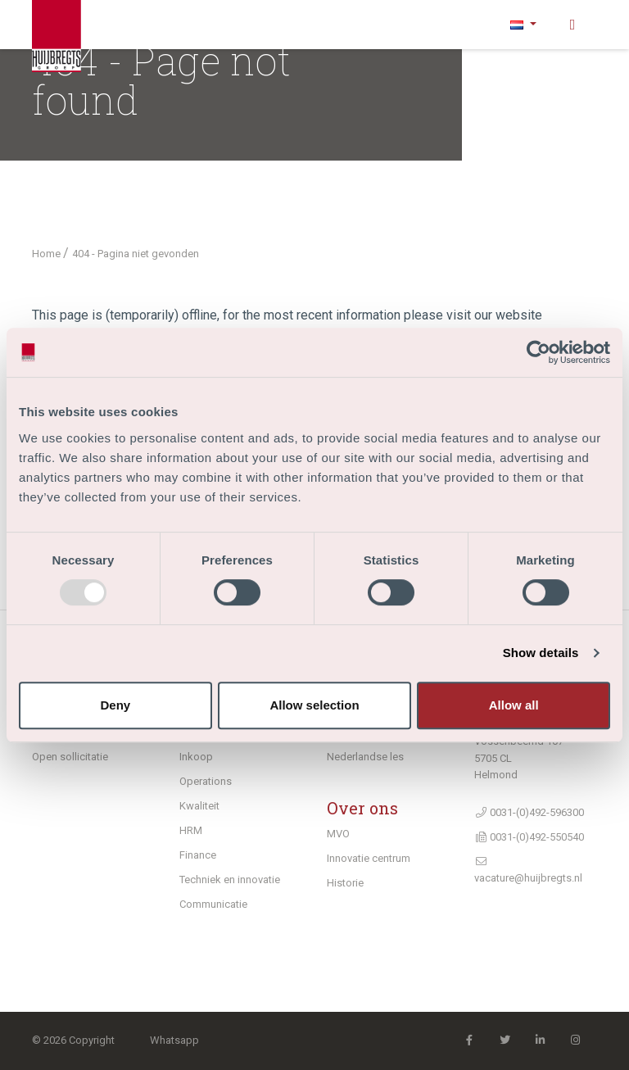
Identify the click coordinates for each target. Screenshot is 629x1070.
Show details (541, 653)
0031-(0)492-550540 (529, 837)
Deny (115, 705)
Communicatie (213, 904)
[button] (523, 24)
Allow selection (314, 705)
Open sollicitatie (70, 756)
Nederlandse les (365, 756)
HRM (190, 830)
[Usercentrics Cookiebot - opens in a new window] (538, 352)
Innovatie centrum (368, 858)
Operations (205, 781)
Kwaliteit (199, 806)
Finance (197, 855)
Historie (345, 883)
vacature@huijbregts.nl (528, 870)
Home (47, 253)
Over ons (362, 807)
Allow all (514, 705)
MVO (338, 833)
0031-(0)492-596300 (529, 812)
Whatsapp (174, 1040)
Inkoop (196, 756)
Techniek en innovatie (229, 879)
